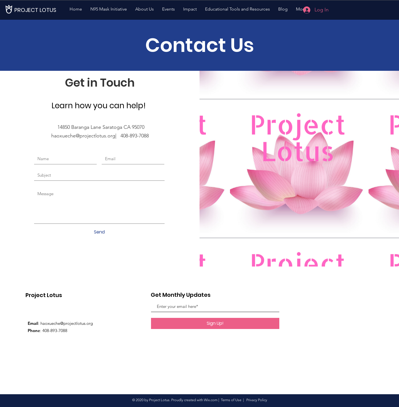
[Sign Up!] (215, 323)
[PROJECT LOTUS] (35, 10)
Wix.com (211, 400)
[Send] (99, 232)
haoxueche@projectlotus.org (66, 323)
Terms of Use (231, 400)
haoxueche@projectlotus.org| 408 (89, 136)
